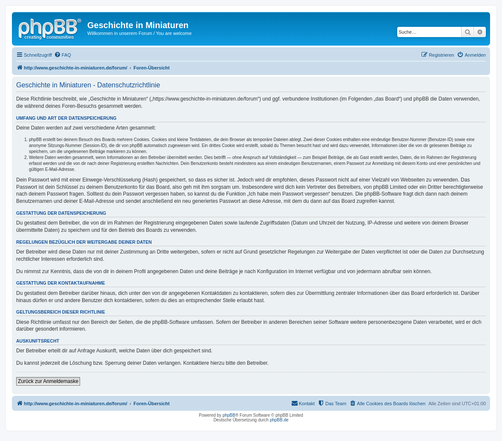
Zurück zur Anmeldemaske (48, 381)
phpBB (229, 415)
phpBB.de (279, 420)
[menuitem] (62, 55)
